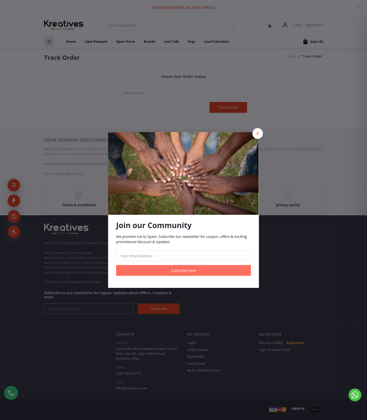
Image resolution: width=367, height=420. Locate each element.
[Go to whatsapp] (355, 395)
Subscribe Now (183, 270)
